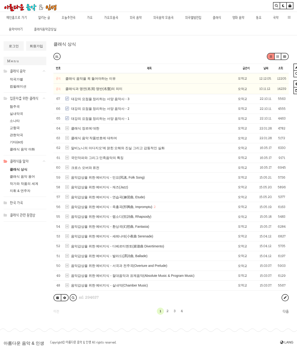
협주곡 (15, 106)
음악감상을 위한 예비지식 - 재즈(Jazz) (99, 187)
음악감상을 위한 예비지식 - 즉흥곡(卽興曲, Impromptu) (111, 207)
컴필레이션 (18, 86)
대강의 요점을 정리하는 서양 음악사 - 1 (100, 118)
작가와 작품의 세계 (24, 183)
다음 (286, 311)
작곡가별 (16, 79)
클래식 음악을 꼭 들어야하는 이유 (90, 78)
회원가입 (36, 46)
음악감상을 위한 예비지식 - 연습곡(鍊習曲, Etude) (108, 197)
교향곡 (15, 128)
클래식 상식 (18, 169)
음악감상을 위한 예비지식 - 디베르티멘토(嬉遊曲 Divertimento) (117, 246)
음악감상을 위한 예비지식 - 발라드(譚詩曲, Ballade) (109, 256)
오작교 (242, 78)
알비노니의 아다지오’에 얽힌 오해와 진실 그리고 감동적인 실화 (118, 148)
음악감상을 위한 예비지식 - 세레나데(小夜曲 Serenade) (112, 236)
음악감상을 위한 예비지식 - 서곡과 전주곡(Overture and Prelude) (119, 266)
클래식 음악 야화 (22, 149)
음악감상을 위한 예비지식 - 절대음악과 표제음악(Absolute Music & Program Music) (133, 276)
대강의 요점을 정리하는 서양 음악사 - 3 (100, 99)
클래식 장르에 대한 (85, 128)
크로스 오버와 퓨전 (85, 168)
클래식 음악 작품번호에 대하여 (94, 138)
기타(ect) (16, 142)
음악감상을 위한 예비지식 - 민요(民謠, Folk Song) (108, 177)
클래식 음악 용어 (22, 176)
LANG (286, 342)
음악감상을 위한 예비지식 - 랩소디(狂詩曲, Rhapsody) (111, 216)
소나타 (15, 121)
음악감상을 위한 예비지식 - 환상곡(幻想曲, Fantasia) (110, 226)
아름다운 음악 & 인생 (24, 343)
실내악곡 (16, 114)
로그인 (14, 46)
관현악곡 (16, 135)
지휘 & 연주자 (20, 191)
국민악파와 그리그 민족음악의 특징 (97, 158)
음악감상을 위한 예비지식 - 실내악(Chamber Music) (109, 285)
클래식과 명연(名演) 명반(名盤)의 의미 (93, 89)
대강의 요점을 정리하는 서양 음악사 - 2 (100, 109)
